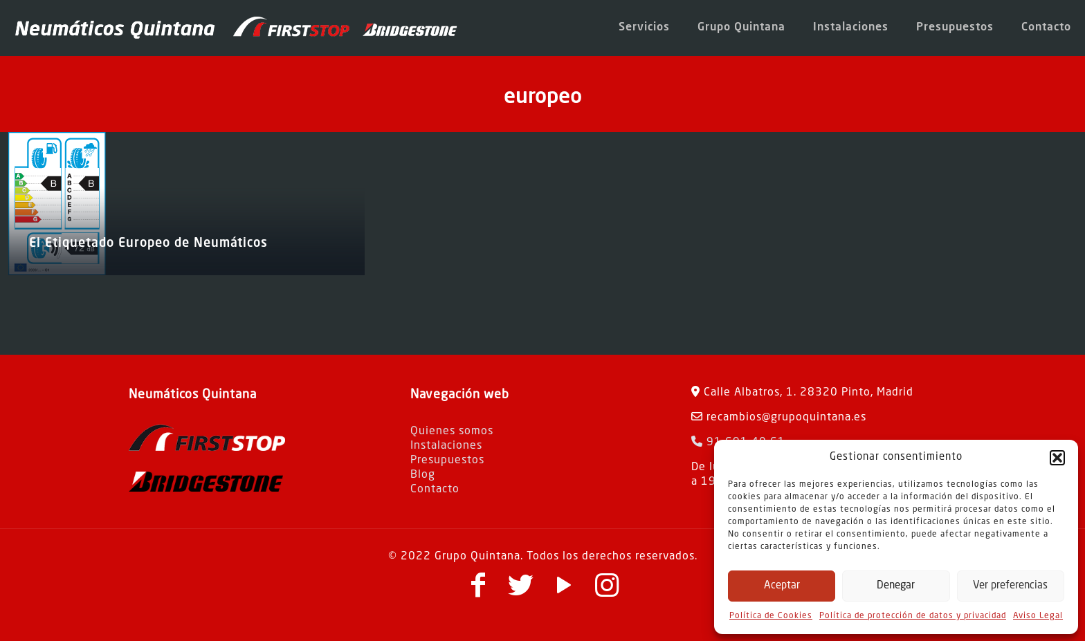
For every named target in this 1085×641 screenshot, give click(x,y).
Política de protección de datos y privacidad (912, 616)
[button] (1057, 458)
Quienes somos (451, 431)
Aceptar (782, 586)
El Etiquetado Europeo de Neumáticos (148, 243)
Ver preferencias (1010, 586)
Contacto (434, 489)
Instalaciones (446, 446)
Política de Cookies (770, 616)
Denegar (896, 586)
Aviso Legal (1038, 616)
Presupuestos (447, 460)
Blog (422, 475)
